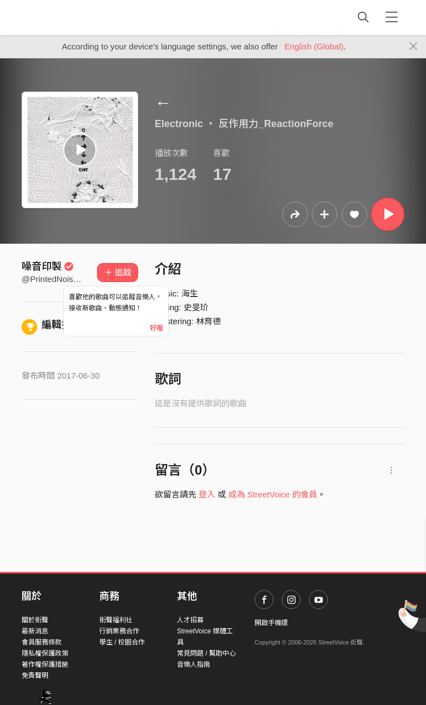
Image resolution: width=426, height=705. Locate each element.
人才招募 (190, 620)
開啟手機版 (271, 623)
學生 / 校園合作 (122, 642)
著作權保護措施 (45, 664)
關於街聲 (35, 620)
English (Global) (314, 46)
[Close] (413, 46)
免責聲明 (35, 675)
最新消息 (35, 631)
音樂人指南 (193, 664)
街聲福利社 (116, 620)
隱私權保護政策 (45, 653)
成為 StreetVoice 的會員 (273, 494)
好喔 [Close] (156, 328)
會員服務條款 (42, 642)
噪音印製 (48, 266)
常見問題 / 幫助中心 (206, 653)
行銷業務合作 (119, 631)
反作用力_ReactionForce (276, 123)
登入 (207, 494)
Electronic (179, 123)
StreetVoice (67, 17)
